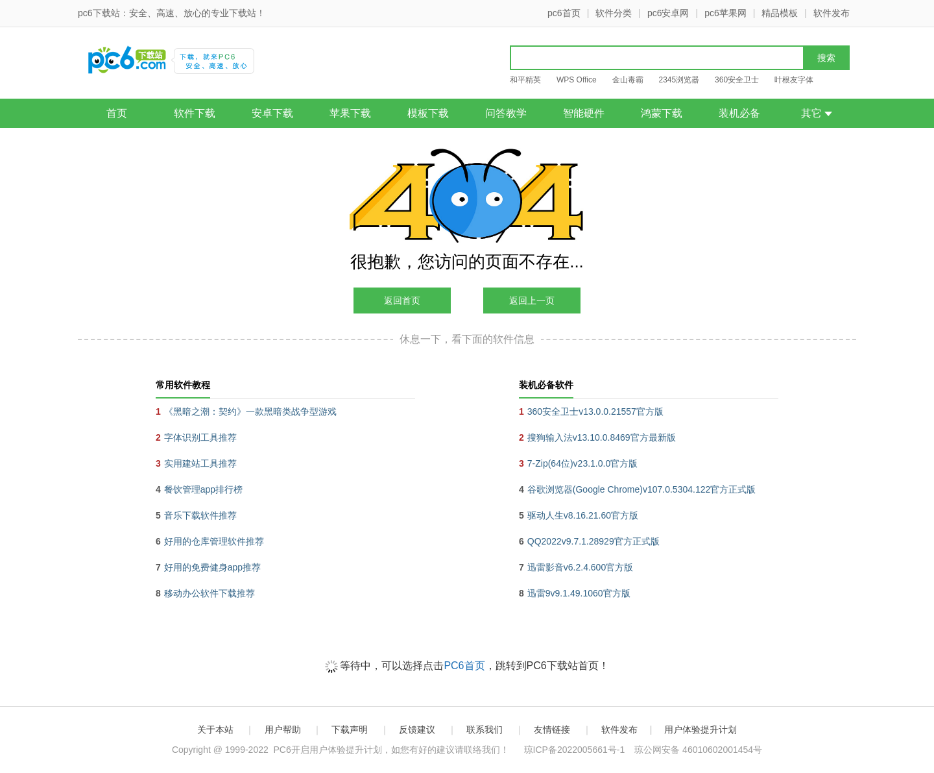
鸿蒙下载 (661, 113)
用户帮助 (283, 729)
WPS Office (577, 79)
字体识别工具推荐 (200, 437)
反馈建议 (417, 729)
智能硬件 (584, 113)
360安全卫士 (737, 79)
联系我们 (484, 729)
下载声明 (349, 729)
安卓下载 (272, 113)
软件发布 (831, 13)
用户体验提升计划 (700, 729)
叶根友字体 (793, 79)
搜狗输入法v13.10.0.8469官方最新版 (601, 437)
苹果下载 (350, 113)
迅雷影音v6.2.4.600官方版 (580, 567)
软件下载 (194, 113)
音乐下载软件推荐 (200, 515)
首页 (116, 113)
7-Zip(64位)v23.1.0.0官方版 (582, 463)
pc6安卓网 (668, 13)
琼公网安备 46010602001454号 (698, 749)
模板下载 (428, 113)
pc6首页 (564, 13)
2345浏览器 (678, 79)
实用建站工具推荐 (200, 463)
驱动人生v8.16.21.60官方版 (582, 515)
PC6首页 (464, 665)
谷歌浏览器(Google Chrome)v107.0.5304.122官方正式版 (641, 489)
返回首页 (402, 300)
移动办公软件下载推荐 (209, 593)
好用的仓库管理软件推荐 (214, 541)
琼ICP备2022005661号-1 (574, 749)
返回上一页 (532, 300)
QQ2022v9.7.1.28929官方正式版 (593, 541)
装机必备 (739, 113)
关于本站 (215, 729)
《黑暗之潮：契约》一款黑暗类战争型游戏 (250, 411)
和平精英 (525, 79)
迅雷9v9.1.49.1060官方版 (578, 593)
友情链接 (552, 729)
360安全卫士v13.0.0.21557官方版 (595, 411)
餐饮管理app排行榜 (203, 489)
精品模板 (779, 13)
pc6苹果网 (725, 13)
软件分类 (613, 13)
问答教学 (506, 113)
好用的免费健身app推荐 (212, 567)
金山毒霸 (627, 79)
